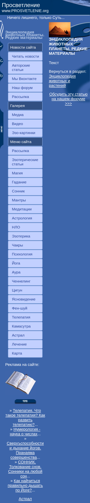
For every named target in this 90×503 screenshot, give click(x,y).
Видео (17, 124)
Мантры (19, 200)
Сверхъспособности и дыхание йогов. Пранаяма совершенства (25, 450)
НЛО (16, 227)
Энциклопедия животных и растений (62, 81)
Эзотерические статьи (25, 162)
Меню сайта (21, 142)
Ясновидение (24, 299)
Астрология (22, 218)
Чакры (17, 245)
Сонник (18, 191)
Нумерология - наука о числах (25, 431)
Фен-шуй (19, 308)
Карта (17, 353)
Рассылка (20, 97)
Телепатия (21, 317)
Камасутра (21, 326)
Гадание (19, 182)
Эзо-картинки (23, 133)
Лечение (19, 344)
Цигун (17, 290)
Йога (16, 263)
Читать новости (25, 56)
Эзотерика (21, 236)
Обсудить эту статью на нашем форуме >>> (68, 99)
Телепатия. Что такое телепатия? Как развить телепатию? (25, 417)
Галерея (17, 106)
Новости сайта (23, 47)
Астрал (18, 335)
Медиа (18, 115)
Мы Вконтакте (24, 79)
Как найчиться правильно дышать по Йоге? (25, 485)
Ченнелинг (21, 281)
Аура (16, 272)
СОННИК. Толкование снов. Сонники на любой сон (25, 469)
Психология (22, 254)
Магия (17, 173)
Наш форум (22, 88)
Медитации (22, 209)
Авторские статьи (21, 67)
